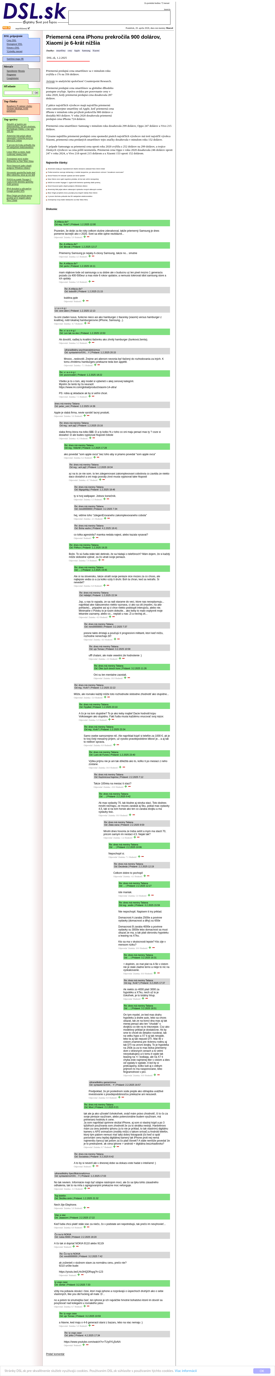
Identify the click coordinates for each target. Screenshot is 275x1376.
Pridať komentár (55, 1354)
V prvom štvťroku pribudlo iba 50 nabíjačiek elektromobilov (21, 146)
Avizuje (50, 81)
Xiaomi (96, 50)
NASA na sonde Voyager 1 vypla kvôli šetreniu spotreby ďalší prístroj (20, 181)
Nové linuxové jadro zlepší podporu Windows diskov (19, 166)
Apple (77, 50)
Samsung (86, 50)
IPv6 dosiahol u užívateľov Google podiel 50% (19, 189)
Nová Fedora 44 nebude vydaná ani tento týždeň (66, 176)
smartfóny (60, 50)
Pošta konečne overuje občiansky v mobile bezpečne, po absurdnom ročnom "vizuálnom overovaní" (86, 172)
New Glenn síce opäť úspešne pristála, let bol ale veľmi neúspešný (73, 179)
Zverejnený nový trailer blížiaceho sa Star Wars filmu (20, 160)
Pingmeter (11, 74)
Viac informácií (186, 1371)
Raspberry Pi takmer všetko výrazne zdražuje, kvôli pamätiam (19, 108)
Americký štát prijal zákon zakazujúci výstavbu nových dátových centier (20, 138)
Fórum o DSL (13, 47)
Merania (21, 71)
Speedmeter (12, 71)
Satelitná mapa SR (15, 59)
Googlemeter (13, 78)
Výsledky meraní (14, 51)
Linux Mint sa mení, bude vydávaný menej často (18, 153)
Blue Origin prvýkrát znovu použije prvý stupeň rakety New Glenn (19, 197)
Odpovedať (58, 237)
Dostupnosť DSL (14, 44)
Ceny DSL (11, 40)
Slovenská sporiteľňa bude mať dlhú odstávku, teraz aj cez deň (21, 173)
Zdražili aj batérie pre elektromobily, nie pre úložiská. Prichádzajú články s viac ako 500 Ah (21, 127)
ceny (70, 50)
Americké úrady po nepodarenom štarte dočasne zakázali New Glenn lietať (76, 169)
